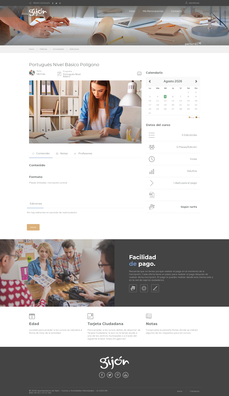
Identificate (194, 3)
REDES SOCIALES (41, 3)
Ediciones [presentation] (36, 203)
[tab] (41, 153)
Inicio (132, 11)
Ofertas (43, 49)
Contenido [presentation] (41, 153)
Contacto (176, 11)
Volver (33, 227)
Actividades (58, 49)
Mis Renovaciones (153, 11)
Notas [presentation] (62, 153)
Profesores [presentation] (83, 153)
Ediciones (74, 49)
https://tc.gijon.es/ (116, 338)
